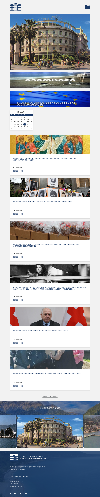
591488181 (14, 484)
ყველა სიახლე (50, 397)
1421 (22, 481)
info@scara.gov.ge (16, 486)
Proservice (21, 469)
